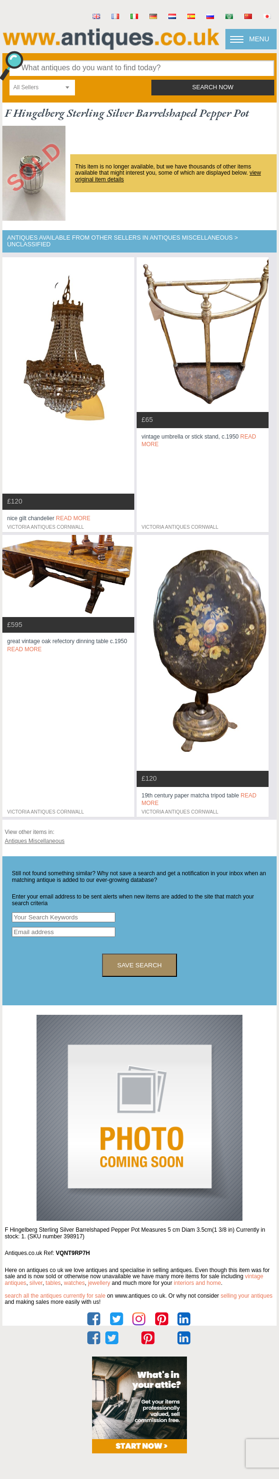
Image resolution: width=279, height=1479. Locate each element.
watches (74, 1283)
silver (35, 1283)
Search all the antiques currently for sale (55, 1295)
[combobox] (42, 87)
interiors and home (197, 1283)
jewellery (99, 1283)
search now (212, 87)
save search (139, 965)
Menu (259, 39)
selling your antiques (246, 1295)
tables (53, 1283)
